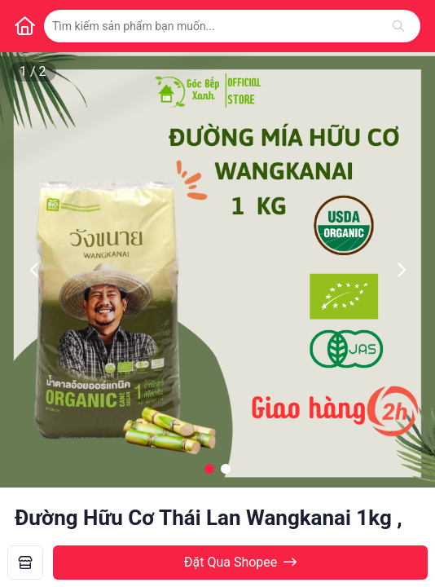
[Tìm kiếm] (398, 26)
